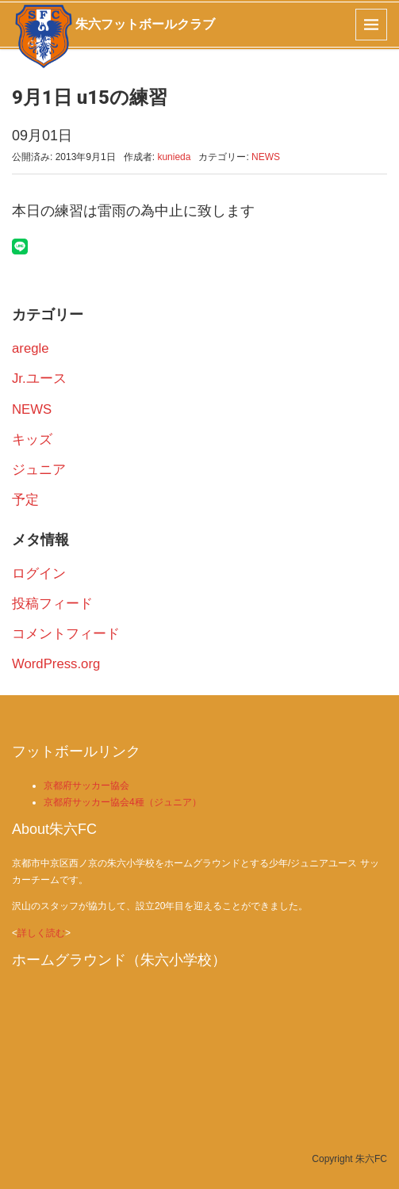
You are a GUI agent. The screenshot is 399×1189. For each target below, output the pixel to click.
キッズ (32, 439)
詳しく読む (41, 933)
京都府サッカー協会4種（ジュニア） (122, 802)
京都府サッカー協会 (86, 785)
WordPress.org (56, 663)
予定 (25, 499)
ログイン (39, 573)
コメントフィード (66, 633)
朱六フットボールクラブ (145, 24)
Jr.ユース (39, 378)
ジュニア (39, 469)
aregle (30, 348)
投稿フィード (52, 603)
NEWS (265, 156)
